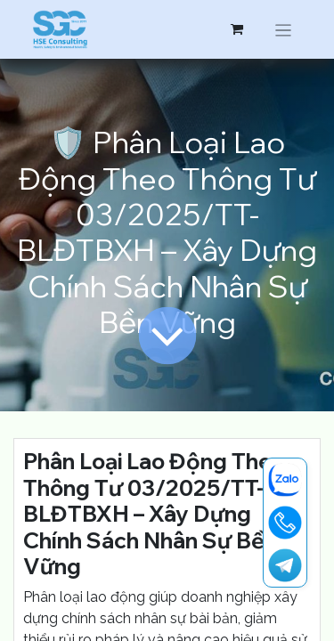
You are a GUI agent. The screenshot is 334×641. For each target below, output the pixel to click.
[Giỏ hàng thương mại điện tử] (237, 29)
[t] (285, 565)
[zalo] (285, 480)
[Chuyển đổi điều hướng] (284, 29)
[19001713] (285, 522)
